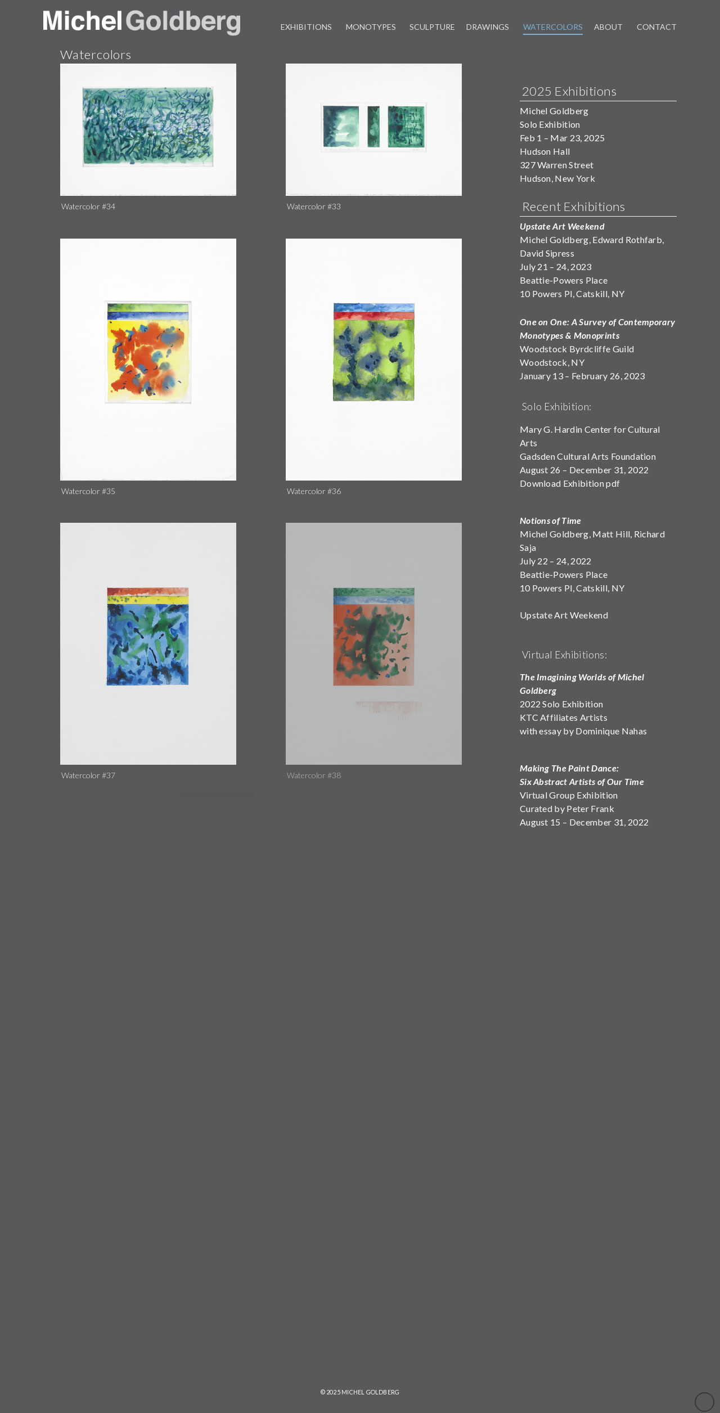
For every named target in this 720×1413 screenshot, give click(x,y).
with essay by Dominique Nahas (583, 730)
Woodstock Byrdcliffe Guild (598, 335)
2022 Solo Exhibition (561, 703)
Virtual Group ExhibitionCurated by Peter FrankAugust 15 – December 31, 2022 (584, 794)
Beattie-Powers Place (564, 574)
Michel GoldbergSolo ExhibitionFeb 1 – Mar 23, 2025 (562, 124)
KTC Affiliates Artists (564, 717)
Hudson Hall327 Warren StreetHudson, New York (557, 164)
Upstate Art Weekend (564, 614)
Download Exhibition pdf (570, 483)
